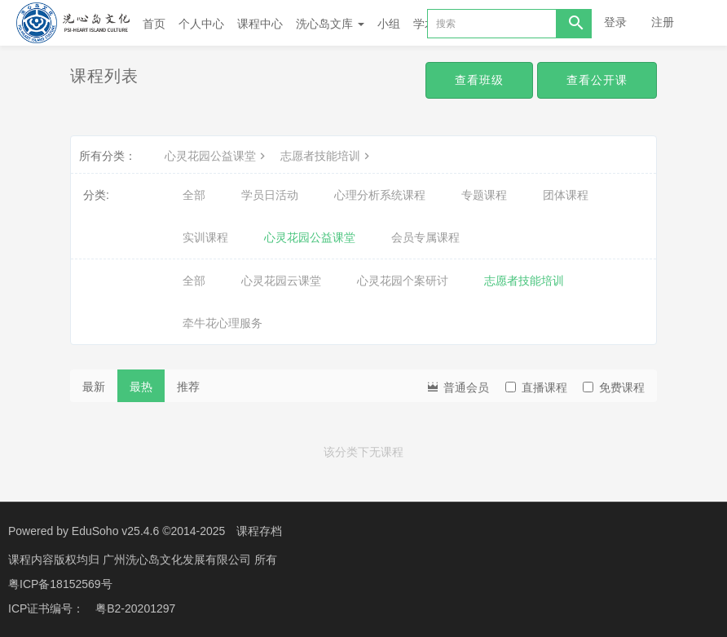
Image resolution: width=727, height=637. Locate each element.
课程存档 (259, 530)
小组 (388, 23)
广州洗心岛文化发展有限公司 (178, 559)
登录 (615, 22)
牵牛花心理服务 (222, 323)
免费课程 (614, 387)
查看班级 (479, 79)
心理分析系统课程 (379, 194)
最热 (141, 386)
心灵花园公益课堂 (217, 155)
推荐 (188, 386)
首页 (154, 23)
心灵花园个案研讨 (402, 280)
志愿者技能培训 (326, 155)
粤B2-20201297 (135, 608)
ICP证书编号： (46, 608)
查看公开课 (597, 79)
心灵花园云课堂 (281, 280)
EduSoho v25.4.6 (115, 530)
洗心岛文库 (330, 23)
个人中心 (201, 23)
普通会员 (457, 386)
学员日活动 (269, 194)
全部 (194, 194)
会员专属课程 (425, 237)
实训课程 (205, 237)
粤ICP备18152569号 (60, 584)
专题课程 (484, 194)
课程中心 (260, 23)
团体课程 (565, 194)
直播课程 (536, 387)
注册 (662, 22)
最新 (93, 386)
